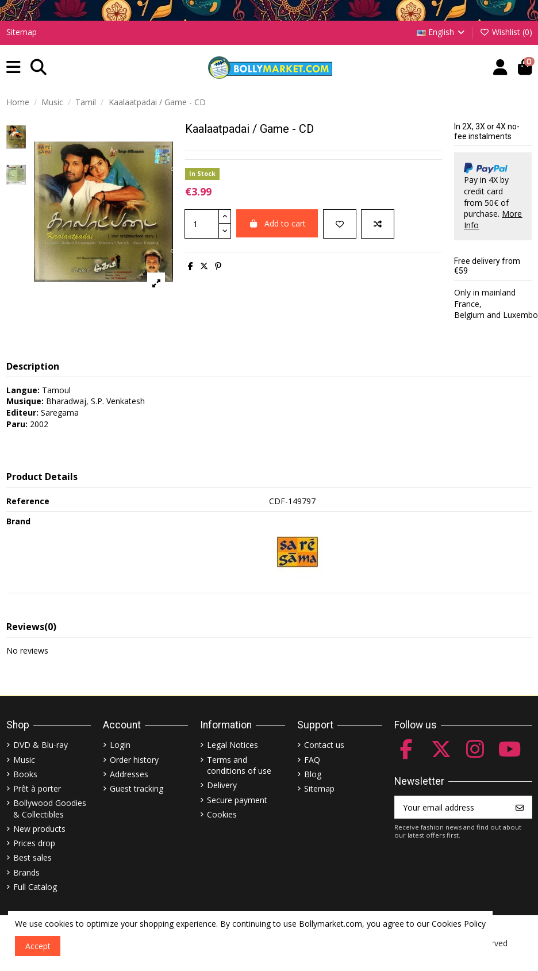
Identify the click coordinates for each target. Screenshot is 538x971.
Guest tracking (136, 788)
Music (24, 759)
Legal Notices (232, 744)
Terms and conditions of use (239, 765)
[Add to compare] (377, 224)
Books (25, 774)
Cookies (222, 814)
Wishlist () (505, 31)
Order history (134, 759)
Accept (38, 946)
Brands (26, 872)
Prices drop (34, 843)
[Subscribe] (520, 807)
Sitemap (21, 31)
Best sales (32, 857)
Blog (312, 774)
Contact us (324, 744)
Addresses (129, 774)
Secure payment (237, 800)
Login (120, 744)
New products (39, 828)
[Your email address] (451, 807)
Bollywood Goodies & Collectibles (49, 808)
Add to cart (277, 223)
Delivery (222, 785)
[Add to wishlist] (339, 224)
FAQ (312, 759)
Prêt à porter (37, 788)
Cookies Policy (459, 923)
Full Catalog (35, 886)
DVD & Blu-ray (40, 744)
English (442, 31)
